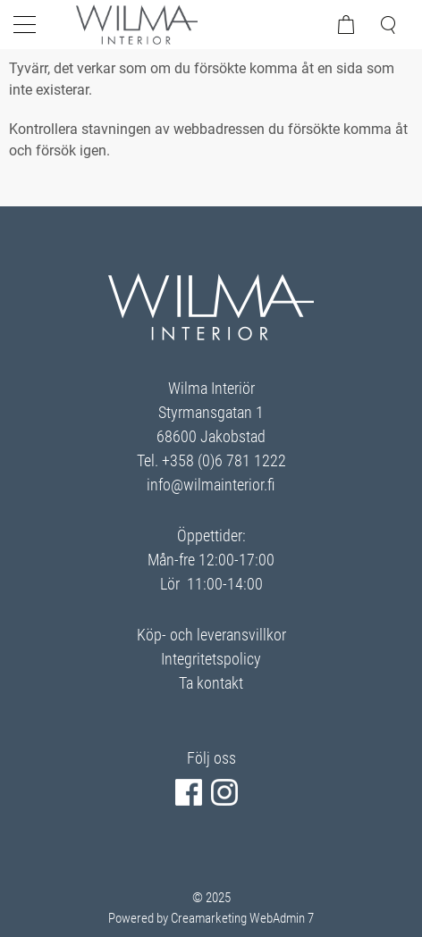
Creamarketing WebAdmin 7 (242, 918)
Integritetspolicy (211, 658)
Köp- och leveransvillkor (211, 634)
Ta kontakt (211, 682)
